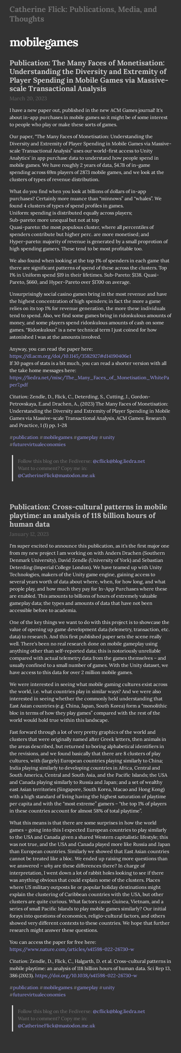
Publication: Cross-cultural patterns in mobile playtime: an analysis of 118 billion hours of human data (88, 515)
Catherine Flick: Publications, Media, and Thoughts (83, 14)
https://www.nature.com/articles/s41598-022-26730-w (72, 949)
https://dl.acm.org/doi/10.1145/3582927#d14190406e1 (70, 356)
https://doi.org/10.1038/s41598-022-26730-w (86, 975)
